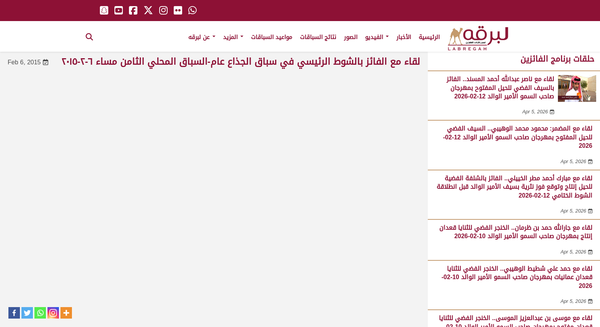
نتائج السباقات (318, 37)
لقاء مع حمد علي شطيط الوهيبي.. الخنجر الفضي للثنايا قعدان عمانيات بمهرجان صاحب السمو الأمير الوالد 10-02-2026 (517, 277)
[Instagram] (53, 313)
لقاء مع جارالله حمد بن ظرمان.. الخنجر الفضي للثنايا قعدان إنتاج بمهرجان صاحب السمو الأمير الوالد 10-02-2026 (515, 232)
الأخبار (403, 37)
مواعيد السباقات (271, 37)
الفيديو (377, 37)
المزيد (233, 37)
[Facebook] (14, 313)
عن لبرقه (201, 37)
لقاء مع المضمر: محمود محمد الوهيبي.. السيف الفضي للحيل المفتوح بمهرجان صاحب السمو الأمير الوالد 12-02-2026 (517, 137)
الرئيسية (429, 37)
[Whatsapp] (40, 313)
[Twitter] (27, 313)
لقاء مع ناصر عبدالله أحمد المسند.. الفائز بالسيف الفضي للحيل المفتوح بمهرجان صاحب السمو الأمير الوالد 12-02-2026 (500, 87)
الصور (350, 37)
